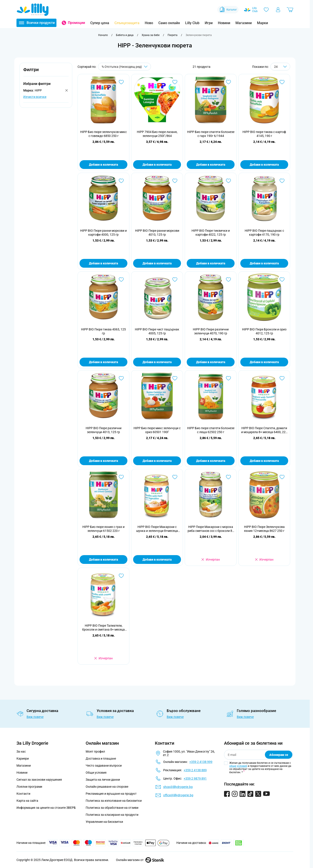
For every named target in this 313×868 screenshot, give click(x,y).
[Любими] (266, 9)
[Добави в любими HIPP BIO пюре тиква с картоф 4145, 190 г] (282, 82)
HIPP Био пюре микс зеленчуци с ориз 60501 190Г (157, 430)
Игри (209, 23)
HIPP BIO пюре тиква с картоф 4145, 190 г (264, 134)
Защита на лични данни (103, 779)
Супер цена (99, 23)
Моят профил (95, 751)
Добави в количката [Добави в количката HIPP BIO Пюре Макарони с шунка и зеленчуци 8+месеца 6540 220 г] (157, 559)
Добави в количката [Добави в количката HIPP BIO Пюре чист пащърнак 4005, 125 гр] (157, 362)
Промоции (76, 23)
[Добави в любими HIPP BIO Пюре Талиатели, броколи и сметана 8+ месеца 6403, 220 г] (121, 575)
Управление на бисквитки (104, 821)
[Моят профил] (278, 9)
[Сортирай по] (124, 66)
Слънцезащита (126, 23)
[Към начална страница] (103, 35)
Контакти (23, 793)
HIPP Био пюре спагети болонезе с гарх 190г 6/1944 (210, 134)
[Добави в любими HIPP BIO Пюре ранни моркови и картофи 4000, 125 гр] (121, 180)
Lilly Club (192, 23)
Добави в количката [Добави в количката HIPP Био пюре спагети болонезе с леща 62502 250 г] (210, 461)
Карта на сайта (27, 800)
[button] (46, 72)
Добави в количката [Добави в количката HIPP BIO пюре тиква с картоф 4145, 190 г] (264, 164)
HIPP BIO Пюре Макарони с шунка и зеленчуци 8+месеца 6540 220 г (157, 529)
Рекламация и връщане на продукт (111, 793)
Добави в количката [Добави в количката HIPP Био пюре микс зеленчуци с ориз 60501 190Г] (157, 461)
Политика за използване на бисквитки (114, 800)
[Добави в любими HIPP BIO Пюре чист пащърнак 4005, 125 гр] (174, 279)
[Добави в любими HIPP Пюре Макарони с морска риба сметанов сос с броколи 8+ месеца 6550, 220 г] (228, 477)
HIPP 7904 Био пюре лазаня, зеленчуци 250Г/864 (157, 134)
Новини (224, 23)
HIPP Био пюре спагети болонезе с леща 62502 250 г (210, 430)
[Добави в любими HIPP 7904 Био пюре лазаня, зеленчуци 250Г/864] (174, 82)
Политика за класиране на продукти (112, 814)
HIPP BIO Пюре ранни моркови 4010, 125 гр (157, 232)
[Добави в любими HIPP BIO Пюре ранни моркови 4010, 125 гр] (174, 180)
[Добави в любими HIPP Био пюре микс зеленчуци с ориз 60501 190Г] (174, 378)
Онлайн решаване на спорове (107, 786)
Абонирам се (278, 755)
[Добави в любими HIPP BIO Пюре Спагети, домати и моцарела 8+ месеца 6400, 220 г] (282, 378)
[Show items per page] (280, 66)
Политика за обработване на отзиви (112, 807)
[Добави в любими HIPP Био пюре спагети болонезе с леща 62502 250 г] (228, 378)
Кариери (22, 758)
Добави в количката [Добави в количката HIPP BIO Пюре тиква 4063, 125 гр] (103, 362)
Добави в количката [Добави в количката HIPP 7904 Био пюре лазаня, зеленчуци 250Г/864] (157, 164)
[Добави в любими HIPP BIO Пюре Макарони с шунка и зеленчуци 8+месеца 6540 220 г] (174, 477)
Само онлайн (169, 23)
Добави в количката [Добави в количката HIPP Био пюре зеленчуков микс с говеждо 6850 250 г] (103, 164)
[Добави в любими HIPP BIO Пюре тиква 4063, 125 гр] (121, 279)
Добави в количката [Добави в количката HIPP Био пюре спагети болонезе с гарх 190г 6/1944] (210, 164)
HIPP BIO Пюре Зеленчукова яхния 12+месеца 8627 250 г (264, 529)
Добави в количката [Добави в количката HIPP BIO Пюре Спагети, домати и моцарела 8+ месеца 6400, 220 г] (264, 461)
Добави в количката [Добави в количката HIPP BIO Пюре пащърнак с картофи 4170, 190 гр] (264, 263)
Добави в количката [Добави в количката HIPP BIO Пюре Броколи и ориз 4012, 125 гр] (264, 362)
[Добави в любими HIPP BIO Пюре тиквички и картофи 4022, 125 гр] (228, 180)
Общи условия (96, 772)
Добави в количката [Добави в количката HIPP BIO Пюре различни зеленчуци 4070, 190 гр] (210, 362)
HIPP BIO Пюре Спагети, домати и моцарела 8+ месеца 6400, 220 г (264, 430)
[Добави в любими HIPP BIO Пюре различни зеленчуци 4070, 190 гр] (228, 279)
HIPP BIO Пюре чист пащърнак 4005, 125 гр (157, 331)
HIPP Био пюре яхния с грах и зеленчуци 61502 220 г (103, 529)
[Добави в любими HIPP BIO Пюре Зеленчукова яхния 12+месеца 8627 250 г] (282, 477)
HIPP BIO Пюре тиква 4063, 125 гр (103, 331)
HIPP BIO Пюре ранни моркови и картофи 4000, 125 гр (103, 232)
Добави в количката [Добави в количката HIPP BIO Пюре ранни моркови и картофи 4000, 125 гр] (103, 263)
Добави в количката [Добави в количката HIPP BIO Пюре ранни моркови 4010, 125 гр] (157, 263)
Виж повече (35, 717)
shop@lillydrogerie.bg (178, 787)
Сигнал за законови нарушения (39, 779)
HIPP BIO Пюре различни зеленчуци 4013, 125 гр (103, 430)
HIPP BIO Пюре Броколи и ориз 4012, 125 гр (264, 331)
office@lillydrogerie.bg (178, 795)
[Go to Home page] (32, 9)
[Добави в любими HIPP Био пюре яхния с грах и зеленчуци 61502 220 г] (121, 477)
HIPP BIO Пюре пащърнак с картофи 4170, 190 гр (264, 232)
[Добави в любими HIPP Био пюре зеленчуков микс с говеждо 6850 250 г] (121, 82)
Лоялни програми (29, 786)
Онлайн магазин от (140, 860)
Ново (149, 23)
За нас (21, 751)
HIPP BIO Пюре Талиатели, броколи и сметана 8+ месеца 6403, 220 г (103, 627)
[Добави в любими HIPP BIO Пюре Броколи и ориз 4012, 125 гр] (282, 279)
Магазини (243, 23)
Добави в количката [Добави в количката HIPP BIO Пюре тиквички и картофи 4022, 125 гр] (210, 263)
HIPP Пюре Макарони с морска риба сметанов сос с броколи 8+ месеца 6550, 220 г (211, 529)
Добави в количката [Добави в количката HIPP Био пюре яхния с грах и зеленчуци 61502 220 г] (103, 559)
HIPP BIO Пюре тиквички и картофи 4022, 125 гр (211, 232)
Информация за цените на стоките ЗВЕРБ (46, 807)
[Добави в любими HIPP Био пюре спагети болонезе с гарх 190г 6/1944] (228, 82)
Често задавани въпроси (104, 765)
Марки (262, 23)
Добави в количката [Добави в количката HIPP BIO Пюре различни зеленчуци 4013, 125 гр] (103, 461)
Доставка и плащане (101, 758)
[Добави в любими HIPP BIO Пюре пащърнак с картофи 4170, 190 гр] (282, 180)
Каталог (228, 9)
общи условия (238, 766)
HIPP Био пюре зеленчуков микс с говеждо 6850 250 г (103, 134)
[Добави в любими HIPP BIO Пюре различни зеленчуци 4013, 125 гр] (121, 378)
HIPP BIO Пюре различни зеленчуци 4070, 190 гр (211, 331)
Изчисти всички (34, 97)
